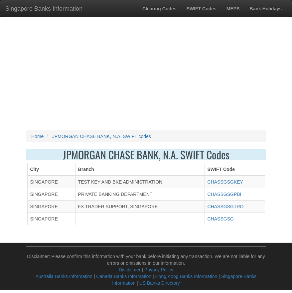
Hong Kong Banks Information (186, 276)
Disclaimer (129, 269)
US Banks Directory (159, 283)
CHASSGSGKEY (225, 182)
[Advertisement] (146, 73)
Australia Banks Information (64, 276)
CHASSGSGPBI (224, 194)
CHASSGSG (221, 218)
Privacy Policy (158, 269)
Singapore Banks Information (43, 8)
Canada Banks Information (123, 276)
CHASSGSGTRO (226, 206)
